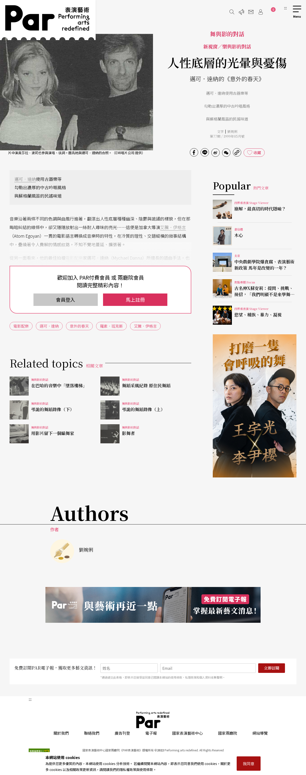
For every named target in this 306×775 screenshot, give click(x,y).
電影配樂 (74, 258)
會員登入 (65, 299)
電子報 (151, 733)
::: (285, 7)
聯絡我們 (91, 733)
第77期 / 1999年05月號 (227, 136)
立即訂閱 (271, 668)
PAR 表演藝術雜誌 (153, 720)
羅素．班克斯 (111, 326)
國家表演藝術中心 (187, 733)
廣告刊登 (122, 733)
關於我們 (61, 733)
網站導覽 (260, 733)
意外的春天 (79, 326)
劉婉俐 (232, 131)
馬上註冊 (135, 299)
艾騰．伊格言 (173, 227)
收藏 (257, 152)
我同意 (248, 763)
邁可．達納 (25, 179)
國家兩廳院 (227, 733)
